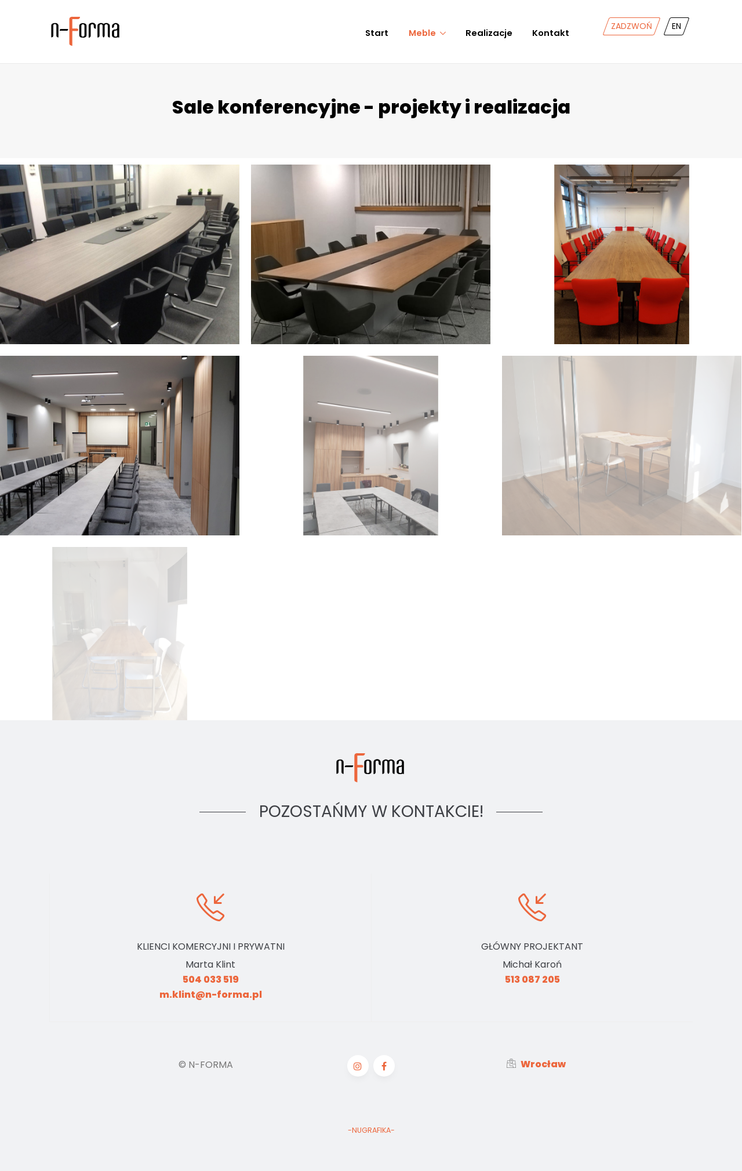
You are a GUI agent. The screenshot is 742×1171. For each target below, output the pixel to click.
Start (376, 33)
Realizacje (488, 33)
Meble (422, 33)
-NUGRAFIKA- (371, 1131)
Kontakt (550, 33)
